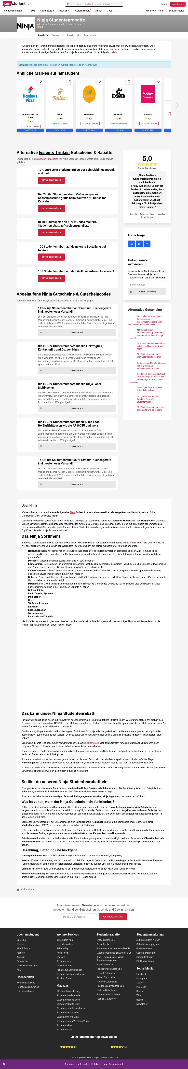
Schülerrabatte (176, 10)
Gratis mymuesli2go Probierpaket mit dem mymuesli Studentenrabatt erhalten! (151, 366)
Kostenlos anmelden (113, 917)
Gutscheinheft (83, 10)
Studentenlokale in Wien (69, 995)
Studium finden (64, 978)
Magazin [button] (64, 10)
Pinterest (141, 987)
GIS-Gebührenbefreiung (68, 991)
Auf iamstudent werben (148, 940)
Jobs (109, 10)
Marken (98, 10)
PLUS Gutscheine (105, 964)
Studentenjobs (64, 961)
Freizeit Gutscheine (106, 973)
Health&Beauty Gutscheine (110, 986)
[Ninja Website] (147, 244)
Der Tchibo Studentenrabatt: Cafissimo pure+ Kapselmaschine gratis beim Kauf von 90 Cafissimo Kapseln (72, 198)
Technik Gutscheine (106, 998)
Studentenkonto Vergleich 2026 (73, 1021)
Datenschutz (23, 961)
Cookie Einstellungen (27, 965)
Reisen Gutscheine (105, 977)
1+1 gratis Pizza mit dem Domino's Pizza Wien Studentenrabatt (148, 399)
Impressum (113, 1058)
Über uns (21, 940)
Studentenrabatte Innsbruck (71, 1008)
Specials (61, 957)
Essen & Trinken (54, 152)
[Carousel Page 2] (94, 141)
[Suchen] (68, 4)
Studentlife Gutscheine (108, 994)
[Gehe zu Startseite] (14, 4)
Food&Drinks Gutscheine (109, 969)
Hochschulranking (26, 982)
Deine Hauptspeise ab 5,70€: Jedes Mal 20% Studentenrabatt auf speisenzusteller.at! (67, 223)
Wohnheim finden (155, 10)
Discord (140, 991)
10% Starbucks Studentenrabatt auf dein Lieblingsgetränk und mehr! (151, 346)
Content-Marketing (146, 952)
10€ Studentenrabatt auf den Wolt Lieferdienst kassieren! (76, 271)
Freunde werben (65, 944)
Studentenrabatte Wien (68, 999)
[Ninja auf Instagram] (132, 244)
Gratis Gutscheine (105, 940)
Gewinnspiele (47, 10)
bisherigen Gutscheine (46, 159)
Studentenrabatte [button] (14, 10)
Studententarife (64, 1029)
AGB (19, 970)
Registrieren (178, 4)
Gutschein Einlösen (51, 180)
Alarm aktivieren (143, 292)
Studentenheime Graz (68, 1016)
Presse (20, 944)
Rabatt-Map (62, 948)
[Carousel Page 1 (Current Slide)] (42, 141)
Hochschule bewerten (28, 987)
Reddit (139, 999)
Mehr (114, 52)
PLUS (32, 10)
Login (164, 4)
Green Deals (102, 944)
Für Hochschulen (25, 991)
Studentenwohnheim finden (71, 974)
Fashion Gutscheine (106, 990)
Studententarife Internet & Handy (113, 948)
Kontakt (21, 957)
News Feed (62, 952)
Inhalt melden (25, 889)
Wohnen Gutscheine (106, 981)
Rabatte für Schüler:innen (69, 970)
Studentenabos (64, 1025)
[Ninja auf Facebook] (140, 244)
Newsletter (142, 1004)
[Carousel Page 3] (145, 141)
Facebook (141, 974)
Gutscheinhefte (64, 965)
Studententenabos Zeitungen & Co (113, 952)
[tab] (43, 35)
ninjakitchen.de (91, 743)
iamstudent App (65, 940)
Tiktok (139, 995)
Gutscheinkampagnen (147, 944)
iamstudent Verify (145, 957)
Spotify (140, 982)
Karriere (21, 952)
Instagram (141, 978)
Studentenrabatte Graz (68, 1004)
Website (127, 542)
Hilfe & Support (24, 948)
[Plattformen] (29, 4)
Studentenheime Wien (68, 1012)
